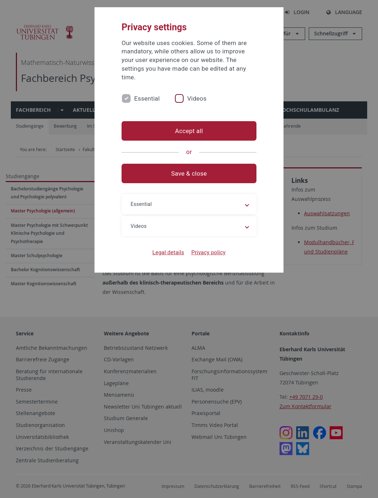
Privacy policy (208, 252)
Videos (197, 98)
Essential (147, 98)
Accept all (189, 131)
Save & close (189, 173)
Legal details (168, 252)
